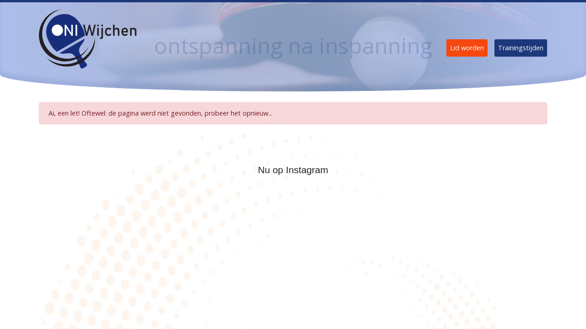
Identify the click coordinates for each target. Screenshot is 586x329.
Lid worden (467, 47)
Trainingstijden (520, 47)
